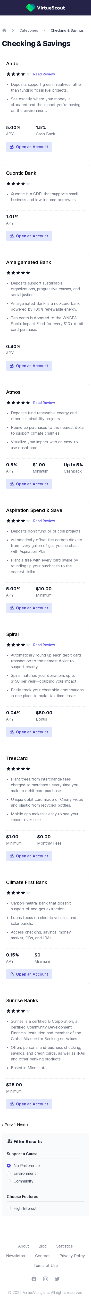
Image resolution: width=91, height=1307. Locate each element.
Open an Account (28, 146)
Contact (42, 1255)
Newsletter (15, 1255)
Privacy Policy (72, 1255)
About (23, 1246)
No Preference (27, 1165)
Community (23, 1181)
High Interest (25, 1208)
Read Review (44, 74)
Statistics (64, 1246)
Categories (28, 30)
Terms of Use (45, 1265)
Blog (43, 1246)
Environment (25, 1173)
